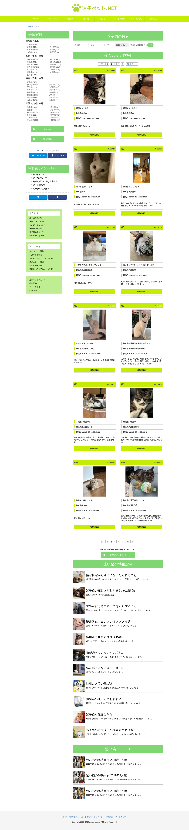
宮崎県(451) (55, 117)
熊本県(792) (55, 115)
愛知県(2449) (54, 85)
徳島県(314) (32, 107)
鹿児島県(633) (32, 120)
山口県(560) (54, 100)
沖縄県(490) (55, 120)
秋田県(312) (54, 50)
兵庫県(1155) (32, 92)
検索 (150, 45)
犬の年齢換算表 (35, 255)
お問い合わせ (74, 817)
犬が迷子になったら (37, 225)
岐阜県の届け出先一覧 (118, 555)
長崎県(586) (32, 115)
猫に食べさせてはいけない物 (41, 269)
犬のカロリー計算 (36, 251)
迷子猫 (102, 19)
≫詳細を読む (94, 135)
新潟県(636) (55, 67)
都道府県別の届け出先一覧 (45, 181)
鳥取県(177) (54, 95)
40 (128, 64)
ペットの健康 (119, 19)
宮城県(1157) (32, 50)
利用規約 (110, 817)
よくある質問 (86, 817)
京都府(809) (32, 90)
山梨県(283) (55, 72)
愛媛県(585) (32, 110)
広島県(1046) (32, 100)
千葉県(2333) (32, 65)
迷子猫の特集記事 (41, 188)
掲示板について (40, 174)
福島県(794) (54, 52)
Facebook (47, 150)
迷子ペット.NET (94, 8)
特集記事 (69, 19)
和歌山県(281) (32, 95)
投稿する (47, 129)
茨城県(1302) (32, 59)
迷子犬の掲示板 (35, 218)
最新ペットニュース (37, 280)
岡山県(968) (54, 97)
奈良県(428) (54, 92)
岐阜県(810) (32, 82)
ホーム (36, 19)
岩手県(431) (54, 47)
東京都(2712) (55, 65)
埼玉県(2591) (55, 62)
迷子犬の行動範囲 (36, 221)
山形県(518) (32, 52)
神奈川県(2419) (33, 67)
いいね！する (57, 155)
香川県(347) (55, 107)
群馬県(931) (32, 62)
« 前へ (102, 64)
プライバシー (99, 817)
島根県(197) (32, 97)
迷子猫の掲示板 (35, 229)
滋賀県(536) (54, 87)
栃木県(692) (55, 59)
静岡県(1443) (32, 85)
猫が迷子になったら (37, 235)
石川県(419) (55, 70)
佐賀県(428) (55, 112)
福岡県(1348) (32, 112)
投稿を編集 (47, 139)
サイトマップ (120, 817)
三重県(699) (32, 87)
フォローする (38, 155)
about (64, 817)
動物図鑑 (153, 19)
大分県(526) (32, 117)
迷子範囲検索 (39, 185)
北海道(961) (32, 44)
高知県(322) (55, 110)
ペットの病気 (136, 19)
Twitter (39, 150)
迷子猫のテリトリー (37, 232)
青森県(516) (32, 47)
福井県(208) (32, 72)
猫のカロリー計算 (36, 262)
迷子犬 (86, 19)
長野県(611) (32, 75)
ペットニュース (52, 19)
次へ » (134, 64)
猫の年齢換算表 (35, 265)
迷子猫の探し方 (40, 178)
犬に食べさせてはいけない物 (41, 258)
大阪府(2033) (54, 90)
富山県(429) (32, 70)
